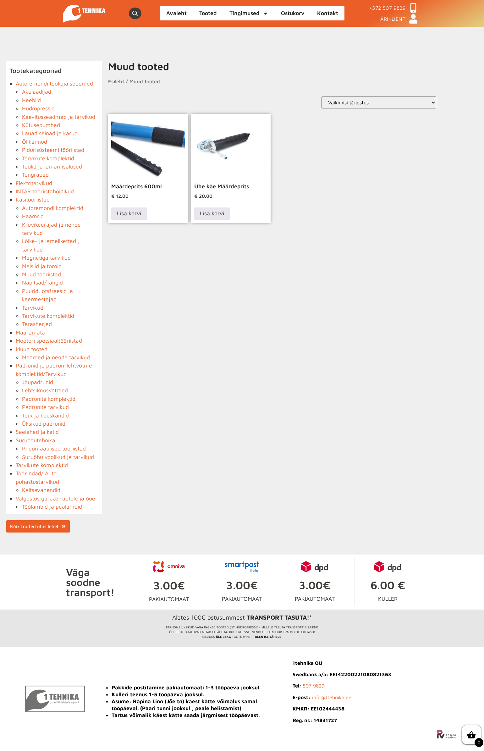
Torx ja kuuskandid (45, 415)
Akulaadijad (36, 91)
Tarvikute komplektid (48, 158)
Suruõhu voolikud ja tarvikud (58, 457)
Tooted (208, 13)
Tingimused (248, 13)
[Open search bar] (135, 13)
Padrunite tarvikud (45, 407)
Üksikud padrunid (43, 423)
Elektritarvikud (34, 183)
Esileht (116, 81)
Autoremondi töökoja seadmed (54, 83)
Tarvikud (32, 307)
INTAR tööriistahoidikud (45, 191)
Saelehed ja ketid (37, 431)
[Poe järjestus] (379, 102)
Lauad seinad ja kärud (50, 133)
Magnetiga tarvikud (46, 257)
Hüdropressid (38, 108)
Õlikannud (34, 141)
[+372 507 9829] (413, 8)
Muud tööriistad (41, 274)
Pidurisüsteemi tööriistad (53, 149)
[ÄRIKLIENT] (413, 19)
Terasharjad (37, 324)
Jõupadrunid (37, 382)
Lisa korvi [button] (129, 213)
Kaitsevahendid (41, 490)
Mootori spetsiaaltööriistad (49, 340)
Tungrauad (35, 174)
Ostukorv (293, 13)
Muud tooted (31, 349)
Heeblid (31, 100)
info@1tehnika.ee (331, 697)
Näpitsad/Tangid (42, 282)
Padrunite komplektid (48, 398)
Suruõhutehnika (35, 440)
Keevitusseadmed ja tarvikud (58, 116)
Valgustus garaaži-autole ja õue (55, 498)
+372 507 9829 (387, 8)
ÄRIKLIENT (392, 19)
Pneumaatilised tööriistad (54, 448)
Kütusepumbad (41, 125)
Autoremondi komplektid (52, 208)
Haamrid (33, 216)
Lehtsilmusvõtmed (45, 390)
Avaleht (176, 13)
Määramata (30, 332)
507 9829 (313, 685)
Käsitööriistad (33, 199)
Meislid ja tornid (42, 266)
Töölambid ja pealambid (52, 506)
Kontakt (327, 13)
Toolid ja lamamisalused (52, 166)
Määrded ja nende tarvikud (56, 357)
